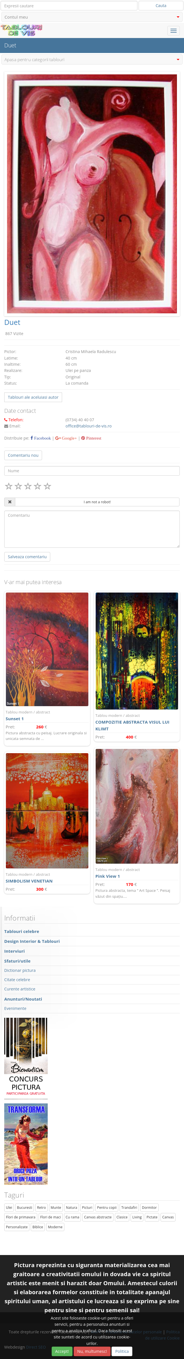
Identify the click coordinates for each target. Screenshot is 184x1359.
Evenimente (15, 1008)
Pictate (151, 1217)
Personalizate (17, 1227)
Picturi (87, 1207)
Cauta (161, 5)
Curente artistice (19, 989)
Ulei (9, 1207)
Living (137, 1217)
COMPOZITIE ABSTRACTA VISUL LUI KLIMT (136, 722)
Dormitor (149, 1207)
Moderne (55, 1227)
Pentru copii (107, 1207)
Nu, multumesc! (92, 1351)
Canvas (168, 1217)
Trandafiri (129, 1207)
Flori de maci (50, 1217)
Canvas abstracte (98, 1217)
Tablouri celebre (21, 931)
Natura (71, 1207)
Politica (122, 1351)
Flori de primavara (21, 1217)
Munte (56, 1207)
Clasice (122, 1217)
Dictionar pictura (20, 970)
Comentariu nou (23, 455)
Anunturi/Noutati (23, 999)
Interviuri (14, 951)
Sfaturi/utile (17, 961)
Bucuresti (24, 1207)
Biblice (37, 1227)
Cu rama (72, 1217)
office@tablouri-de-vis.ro (88, 426)
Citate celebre (17, 979)
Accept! (62, 1351)
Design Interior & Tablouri (32, 941)
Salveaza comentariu (27, 556)
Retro (41, 1207)
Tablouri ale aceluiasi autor (33, 397)
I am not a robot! (97, 502)
